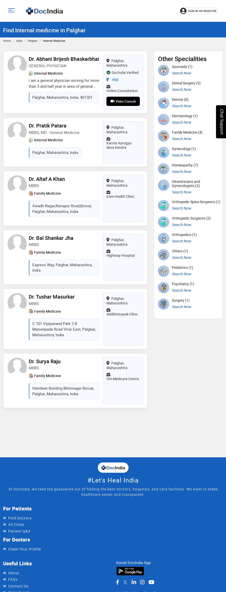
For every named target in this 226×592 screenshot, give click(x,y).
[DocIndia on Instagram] (142, 582)
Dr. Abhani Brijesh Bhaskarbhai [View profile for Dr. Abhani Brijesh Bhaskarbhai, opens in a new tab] (64, 58)
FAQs (13, 579)
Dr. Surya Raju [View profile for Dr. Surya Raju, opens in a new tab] (45, 360)
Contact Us (18, 586)
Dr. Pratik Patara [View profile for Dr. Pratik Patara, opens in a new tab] (47, 125)
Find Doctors (20, 518)
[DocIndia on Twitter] (125, 582)
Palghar (32, 41)
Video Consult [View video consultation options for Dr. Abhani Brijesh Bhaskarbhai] (123, 101)
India (19, 41)
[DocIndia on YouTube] (151, 582)
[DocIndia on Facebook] (117, 582)
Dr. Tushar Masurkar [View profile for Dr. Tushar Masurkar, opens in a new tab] (52, 296)
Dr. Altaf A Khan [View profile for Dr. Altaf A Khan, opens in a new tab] (47, 178)
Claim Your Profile (24, 549)
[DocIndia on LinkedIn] (134, 582)
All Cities (16, 524)
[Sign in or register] (199, 10)
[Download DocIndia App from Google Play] (130, 570)
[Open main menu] (12, 11)
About (13, 572)
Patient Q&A (19, 531)
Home (7, 41)
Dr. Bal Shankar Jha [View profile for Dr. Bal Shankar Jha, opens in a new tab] (51, 237)
